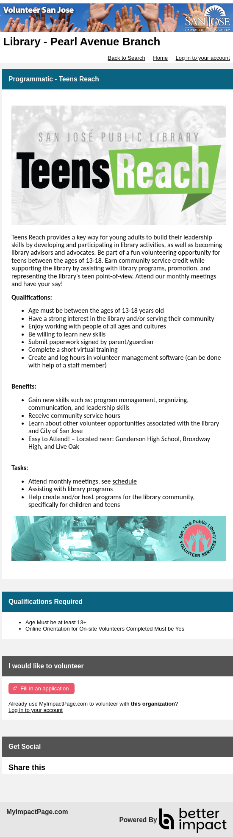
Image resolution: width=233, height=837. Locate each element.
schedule (124, 481)
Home (160, 58)
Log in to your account (203, 58)
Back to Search (126, 58)
